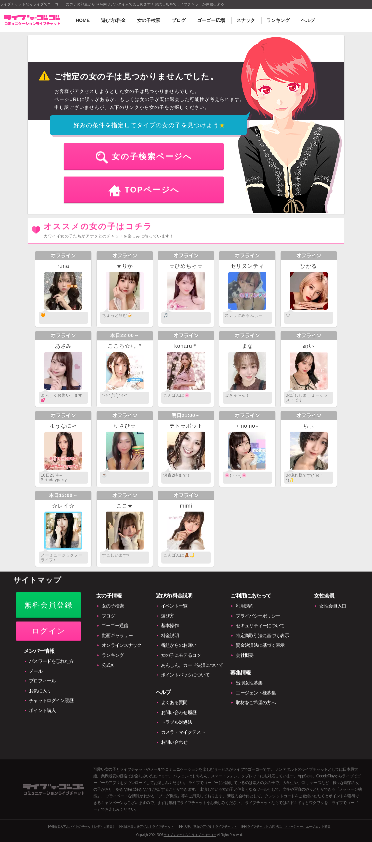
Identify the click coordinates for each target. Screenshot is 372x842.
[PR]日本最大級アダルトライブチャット (146, 826)
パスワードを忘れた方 (51, 661)
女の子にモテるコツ (181, 655)
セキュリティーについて (260, 625)
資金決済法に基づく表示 (260, 645)
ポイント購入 (42, 710)
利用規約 (244, 606)
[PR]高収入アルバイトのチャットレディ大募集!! (81, 826)
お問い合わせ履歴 (178, 712)
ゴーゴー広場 (211, 20)
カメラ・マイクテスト (183, 732)
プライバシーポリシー (258, 616)
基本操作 (170, 625)
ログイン (48, 631)
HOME (83, 20)
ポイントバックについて (185, 674)
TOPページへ (152, 189)
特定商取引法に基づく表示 (262, 635)
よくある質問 (174, 702)
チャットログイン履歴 (51, 700)
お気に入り (40, 690)
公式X (107, 665)
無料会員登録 (48, 605)
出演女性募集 (249, 682)
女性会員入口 (332, 606)
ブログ (179, 20)
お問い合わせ (174, 742)
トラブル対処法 (176, 722)
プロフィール (42, 680)
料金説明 (170, 635)
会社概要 (244, 655)
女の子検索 (148, 20)
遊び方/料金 (113, 20)
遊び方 (167, 616)
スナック (245, 20)
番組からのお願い (178, 645)
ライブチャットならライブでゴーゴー (190, 835)
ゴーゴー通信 (115, 625)
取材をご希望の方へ (256, 702)
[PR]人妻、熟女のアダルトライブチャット (207, 826)
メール (35, 671)
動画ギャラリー (117, 635)
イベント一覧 (174, 606)
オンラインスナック (122, 645)
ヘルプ (308, 20)
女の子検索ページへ (152, 156)
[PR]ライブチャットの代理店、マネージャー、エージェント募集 (286, 826)
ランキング (278, 20)
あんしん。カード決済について (192, 665)
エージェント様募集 (256, 692)
